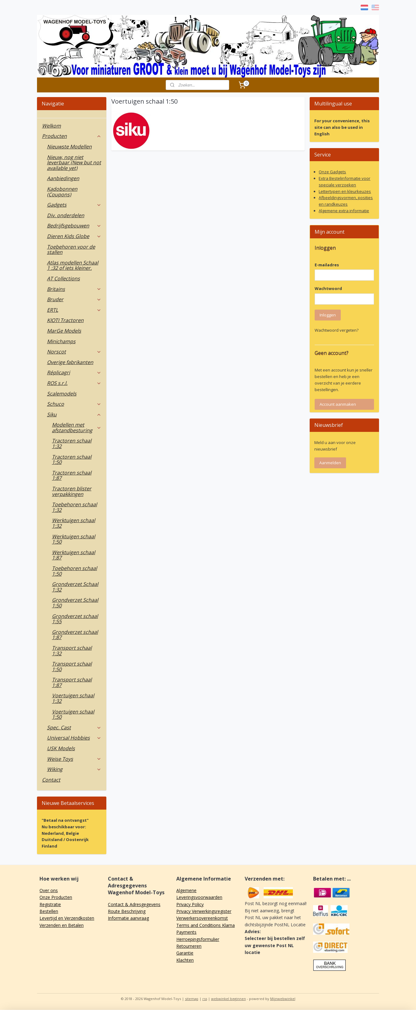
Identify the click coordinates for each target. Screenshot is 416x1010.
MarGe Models (64, 330)
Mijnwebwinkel (282, 998)
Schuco (74, 403)
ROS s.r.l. (74, 383)
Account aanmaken (338, 404)
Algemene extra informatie (344, 210)
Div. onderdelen (65, 215)
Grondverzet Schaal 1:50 (75, 602)
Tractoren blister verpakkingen (71, 491)
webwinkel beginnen (228, 998)
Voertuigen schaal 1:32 (73, 698)
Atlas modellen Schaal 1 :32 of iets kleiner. (72, 265)
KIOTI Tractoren (65, 320)
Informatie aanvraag (128, 918)
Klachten (185, 960)
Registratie (50, 904)
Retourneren (188, 946)
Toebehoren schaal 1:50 (74, 571)
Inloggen (328, 315)
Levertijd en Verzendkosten (66, 918)
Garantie (184, 953)
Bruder (74, 299)
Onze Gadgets (332, 172)
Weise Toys (74, 758)
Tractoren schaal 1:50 (71, 459)
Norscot (74, 351)
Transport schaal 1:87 (72, 682)
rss (204, 998)
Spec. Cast (74, 727)
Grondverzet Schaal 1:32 (75, 587)
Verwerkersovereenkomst (202, 918)
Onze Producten (55, 897)
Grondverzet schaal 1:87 (75, 635)
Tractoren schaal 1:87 (71, 475)
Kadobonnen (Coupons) (62, 191)
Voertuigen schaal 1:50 (73, 714)
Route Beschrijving (127, 911)
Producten (71, 136)
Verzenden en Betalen (61, 925)
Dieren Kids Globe (74, 236)
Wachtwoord (328, 288)
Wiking (74, 769)
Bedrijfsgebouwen (74, 225)
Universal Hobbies (74, 737)
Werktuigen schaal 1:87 (73, 555)
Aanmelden (330, 462)
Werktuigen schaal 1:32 (73, 523)
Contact (51, 779)
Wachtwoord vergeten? (336, 330)
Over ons (48, 890)
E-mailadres (327, 265)
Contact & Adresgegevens (134, 904)
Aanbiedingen (63, 178)
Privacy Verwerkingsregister (203, 911)
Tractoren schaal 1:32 (71, 443)
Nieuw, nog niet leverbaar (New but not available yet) (74, 162)
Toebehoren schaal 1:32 (74, 507)
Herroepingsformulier (197, 939)
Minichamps (61, 341)
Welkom (51, 125)
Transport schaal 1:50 (72, 666)
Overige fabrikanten (70, 362)
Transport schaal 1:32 (72, 650)
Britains (74, 289)
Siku (74, 414)
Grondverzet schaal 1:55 (75, 619)
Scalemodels (61, 393)
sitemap (191, 998)
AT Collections (63, 278)
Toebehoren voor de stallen (71, 249)
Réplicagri (74, 372)
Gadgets (74, 204)
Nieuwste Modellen (69, 146)
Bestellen (48, 911)
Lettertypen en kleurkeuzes (345, 191)
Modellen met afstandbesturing (76, 427)
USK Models (61, 748)
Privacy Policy (190, 904)
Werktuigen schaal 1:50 (73, 539)
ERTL (74, 309)
